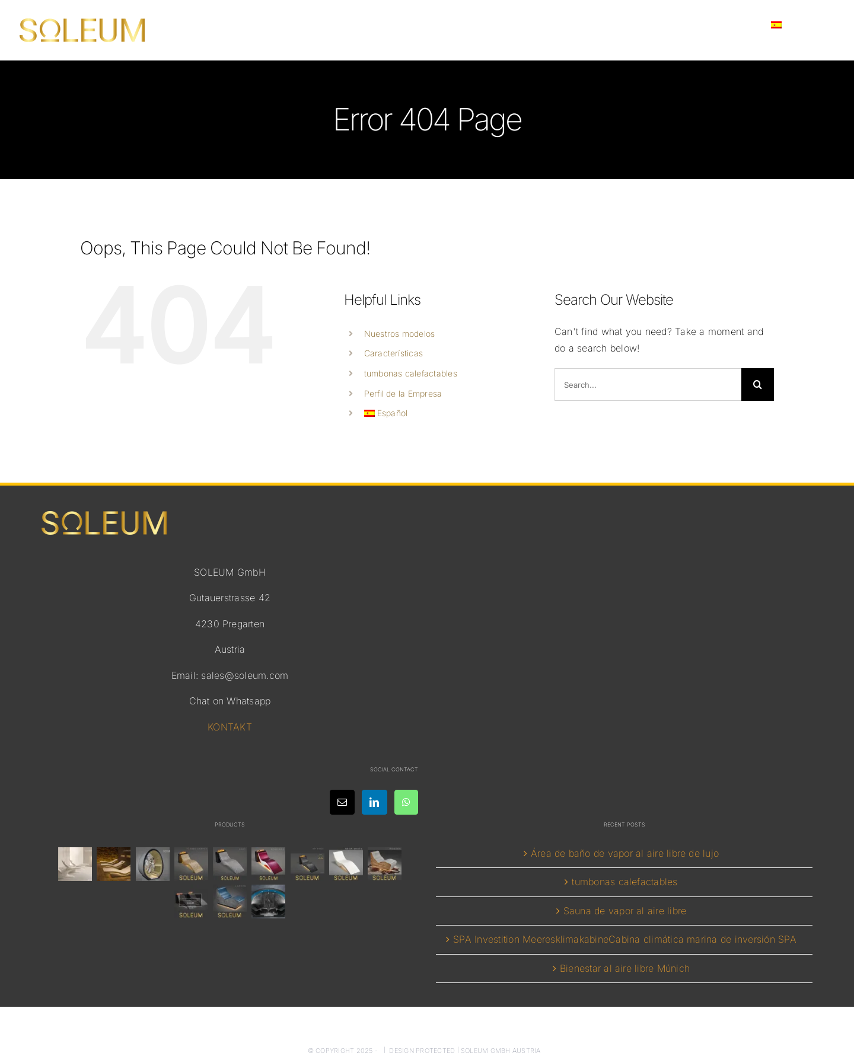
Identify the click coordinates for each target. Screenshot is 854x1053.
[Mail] (342, 802)
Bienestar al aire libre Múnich (625, 968)
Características (393, 353)
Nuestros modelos (399, 333)
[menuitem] (796, 25)
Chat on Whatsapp (230, 701)
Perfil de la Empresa (403, 393)
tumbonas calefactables (410, 373)
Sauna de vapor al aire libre (625, 911)
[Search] (757, 384)
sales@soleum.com (244, 675)
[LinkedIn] (374, 802)
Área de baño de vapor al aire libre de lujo (625, 853)
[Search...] (648, 384)
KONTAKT (230, 727)
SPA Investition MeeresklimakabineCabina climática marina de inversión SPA (624, 939)
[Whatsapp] (406, 802)
